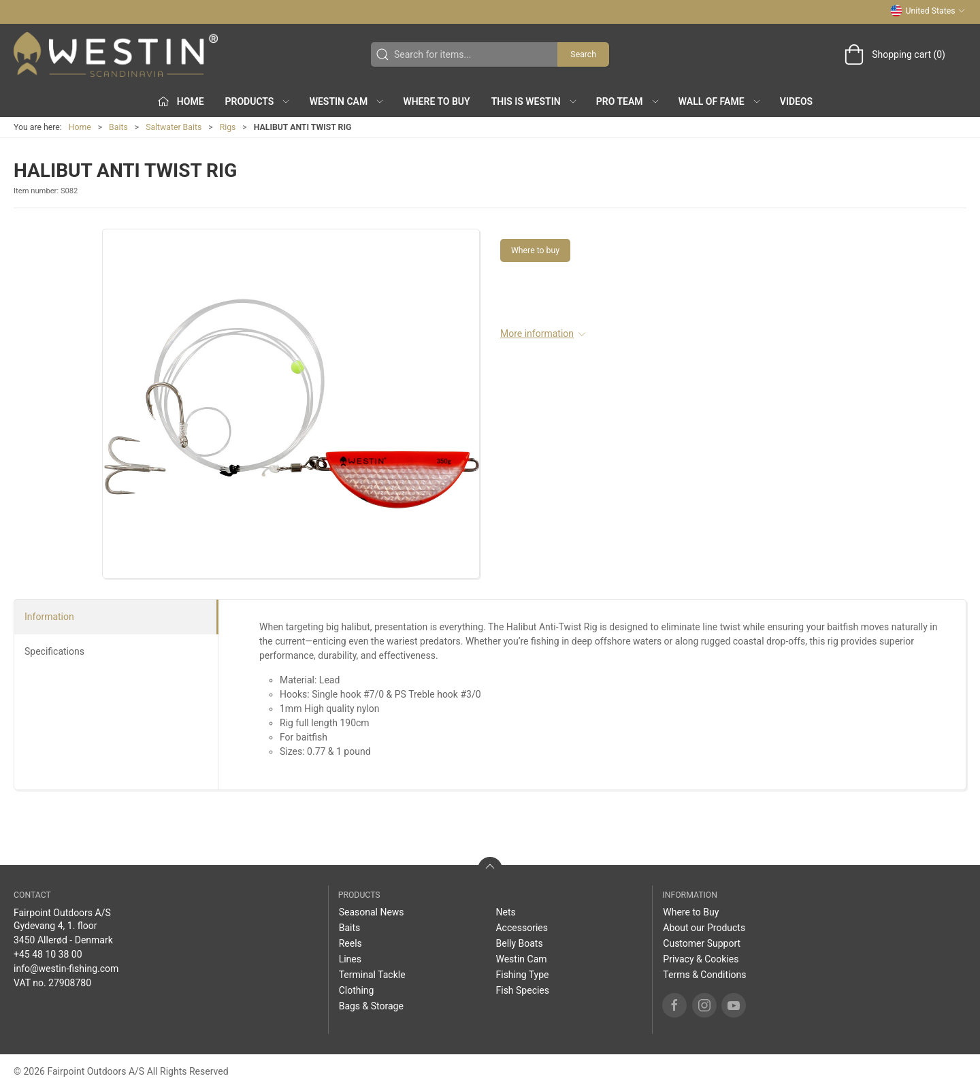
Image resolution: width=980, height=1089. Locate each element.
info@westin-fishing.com (66, 968)
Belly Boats (518, 943)
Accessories (521, 927)
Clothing (356, 990)
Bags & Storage (371, 1006)
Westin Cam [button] (347, 101)
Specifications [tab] (54, 651)
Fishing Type (522, 974)
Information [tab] (49, 616)
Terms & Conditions (704, 974)
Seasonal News (371, 912)
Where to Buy (436, 101)
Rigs (228, 127)
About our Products (704, 927)
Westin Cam (520, 959)
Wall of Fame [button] (720, 101)
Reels (350, 943)
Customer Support (701, 943)
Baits (118, 127)
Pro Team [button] (628, 101)
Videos (796, 101)
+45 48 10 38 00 (48, 954)
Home (80, 127)
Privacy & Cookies (700, 959)
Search (583, 54)
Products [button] (258, 101)
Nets (505, 912)
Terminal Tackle (372, 974)
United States (927, 11)
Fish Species (522, 990)
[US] (116, 54)
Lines (350, 959)
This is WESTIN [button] (534, 101)
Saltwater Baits (173, 127)
